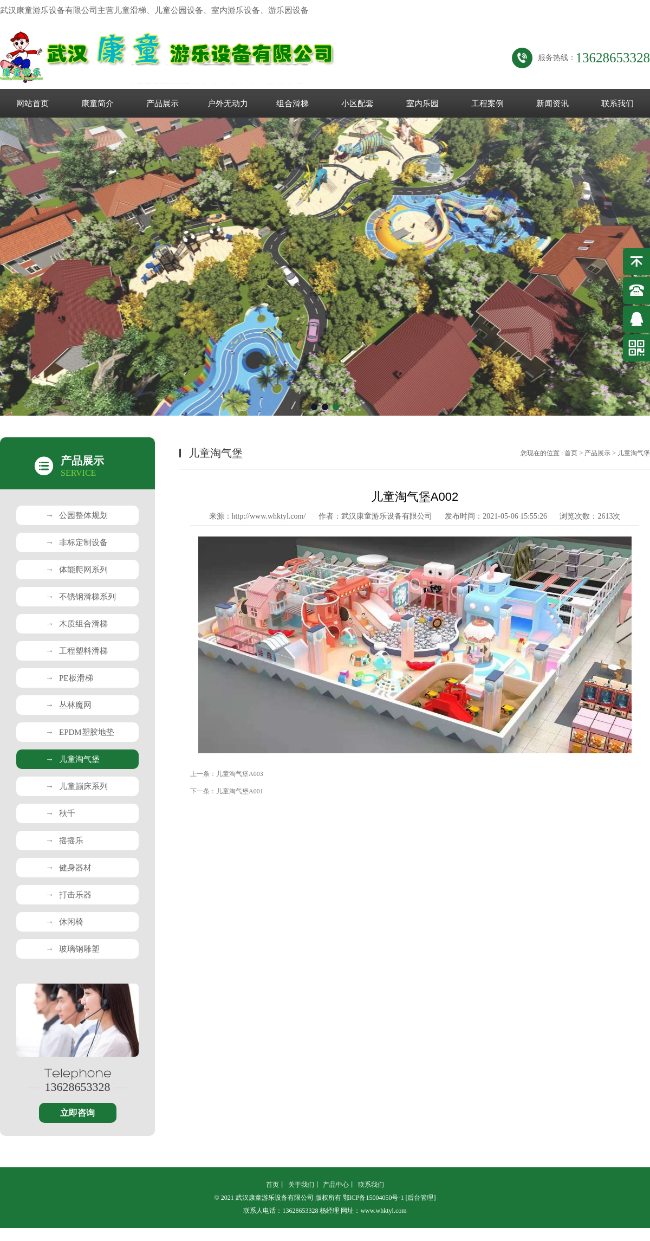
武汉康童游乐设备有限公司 (386, 516)
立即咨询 (77, 1112)
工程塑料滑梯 (77, 651)
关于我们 (301, 1184)
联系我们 (617, 103)
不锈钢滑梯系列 (81, 596)
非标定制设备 (77, 542)
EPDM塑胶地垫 (80, 732)
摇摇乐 (64, 840)
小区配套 (357, 103)
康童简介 (97, 103)
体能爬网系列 (77, 569)
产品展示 (162, 103)
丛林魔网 (69, 705)
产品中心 (336, 1184)
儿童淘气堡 (73, 759)
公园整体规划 (77, 515)
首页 (570, 453)
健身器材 (69, 867)
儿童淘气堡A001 (239, 791)
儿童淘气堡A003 (239, 774)
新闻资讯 (552, 103)
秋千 (60, 813)
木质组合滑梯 (77, 623)
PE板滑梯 (69, 678)
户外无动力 (227, 103)
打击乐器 (69, 894)
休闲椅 (64, 921)
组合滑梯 (292, 103)
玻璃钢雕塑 (73, 949)
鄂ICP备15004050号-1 (373, 1197)
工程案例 (487, 103)
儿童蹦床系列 (77, 786)
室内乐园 (422, 103)
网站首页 (32, 103)
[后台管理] (420, 1197)
